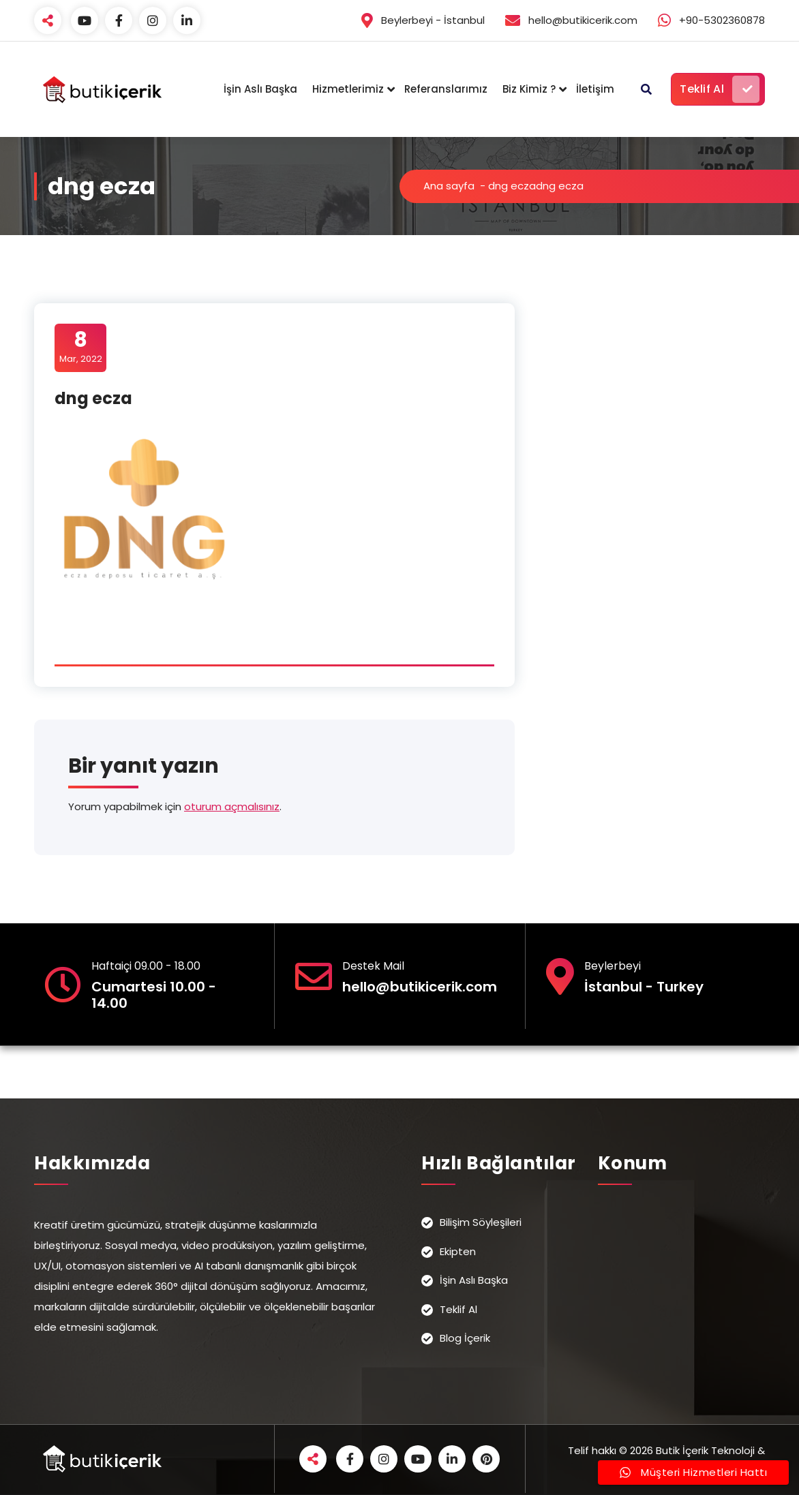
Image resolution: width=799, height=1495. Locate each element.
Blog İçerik (465, 1338)
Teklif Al (719, 89)
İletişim (595, 89)
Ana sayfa (448, 186)
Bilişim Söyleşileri (481, 1222)
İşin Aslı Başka (260, 89)
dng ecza (512, 186)
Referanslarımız (445, 89)
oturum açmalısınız (232, 806)
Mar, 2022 (80, 346)
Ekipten (458, 1251)
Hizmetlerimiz (348, 89)
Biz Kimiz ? (529, 89)
